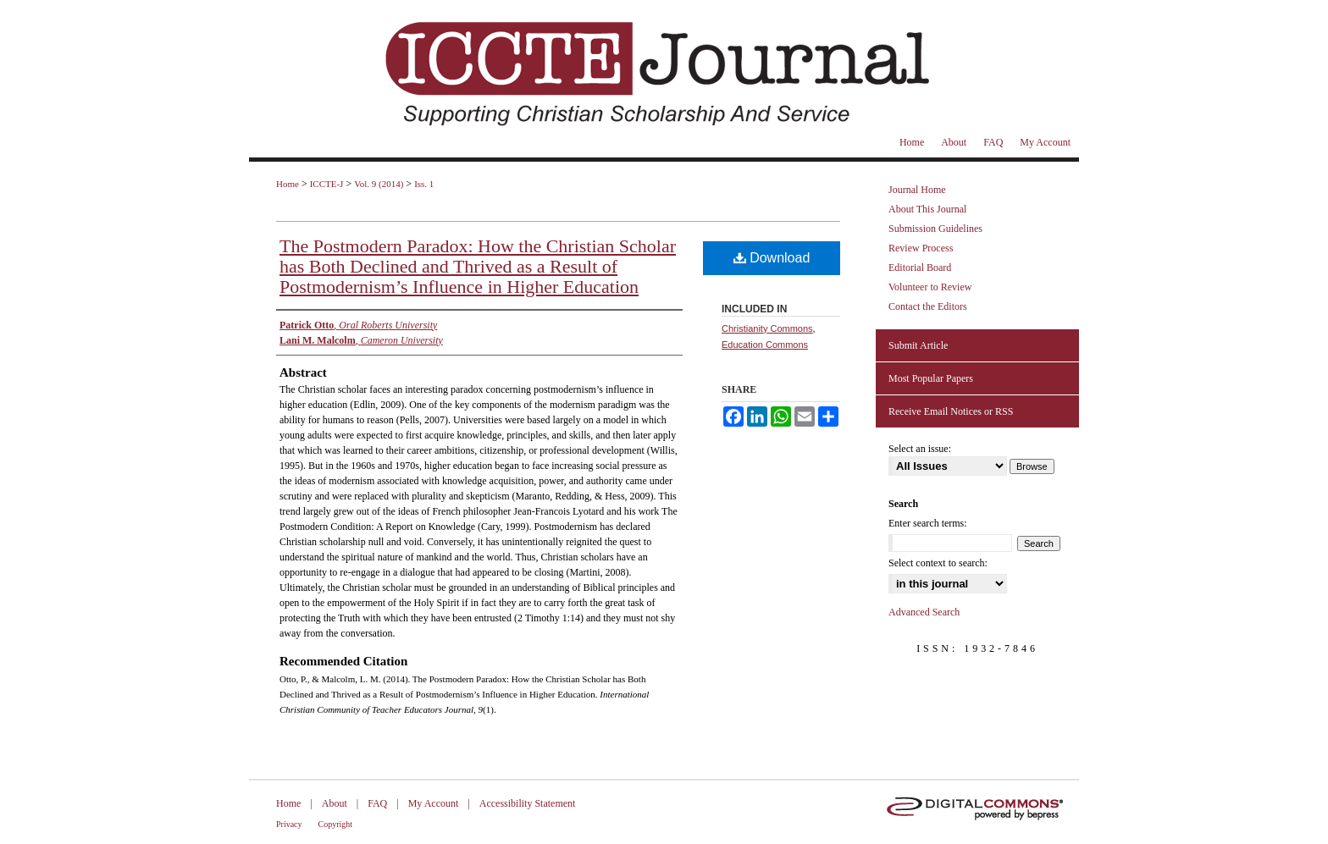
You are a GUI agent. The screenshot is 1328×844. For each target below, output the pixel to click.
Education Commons (765, 344)
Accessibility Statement (527, 803)
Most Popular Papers (930, 378)
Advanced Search (924, 612)
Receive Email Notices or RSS (950, 411)
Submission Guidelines (935, 228)
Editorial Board (919, 267)
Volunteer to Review (929, 287)
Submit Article (918, 345)
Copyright (335, 824)
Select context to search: (938, 563)
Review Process (920, 248)
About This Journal (927, 209)
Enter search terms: (927, 523)
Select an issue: (919, 449)
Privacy (289, 824)
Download (772, 258)
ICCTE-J (327, 184)
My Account (433, 803)
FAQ (377, 803)
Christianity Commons (767, 328)
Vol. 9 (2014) (378, 184)
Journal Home (917, 190)
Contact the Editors (927, 306)
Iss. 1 (424, 184)
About (334, 803)
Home (287, 184)
